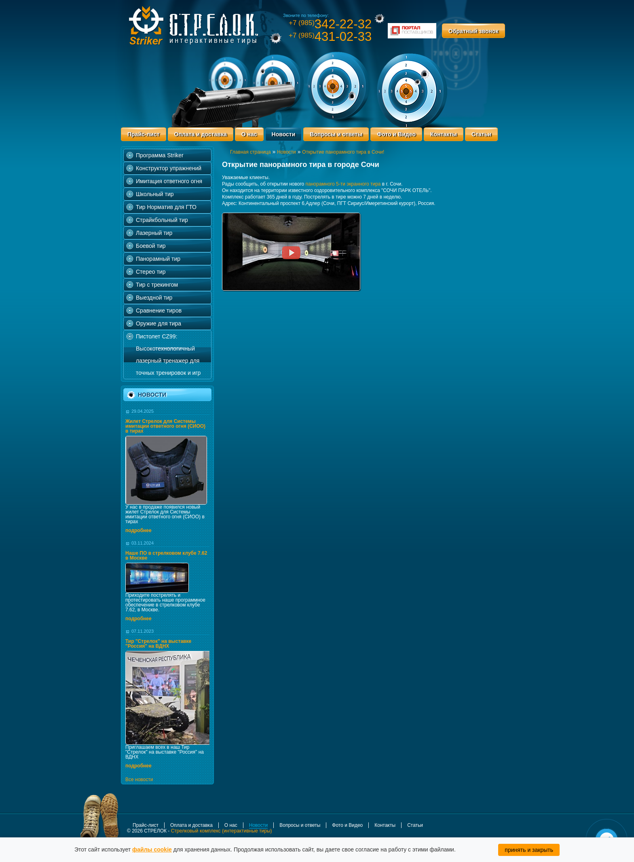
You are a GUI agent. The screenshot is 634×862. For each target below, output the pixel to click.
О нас (249, 134)
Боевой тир (151, 246)
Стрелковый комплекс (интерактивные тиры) (221, 831)
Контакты (443, 134)
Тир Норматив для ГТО (166, 207)
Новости (284, 134)
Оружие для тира (158, 323)
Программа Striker (160, 155)
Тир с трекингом (157, 284)
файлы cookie (152, 849)
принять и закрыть (529, 850)
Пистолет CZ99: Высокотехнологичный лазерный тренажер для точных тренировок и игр (168, 354)
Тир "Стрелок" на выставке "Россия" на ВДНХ (158, 643)
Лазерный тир (154, 233)
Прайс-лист (143, 134)
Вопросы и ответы (336, 134)
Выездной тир (154, 297)
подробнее (138, 530)
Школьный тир (155, 194)
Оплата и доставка (200, 134)
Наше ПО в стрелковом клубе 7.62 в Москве (166, 555)
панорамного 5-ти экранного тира (343, 184)
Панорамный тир (158, 259)
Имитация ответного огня (169, 181)
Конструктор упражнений (168, 168)
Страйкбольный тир (162, 220)
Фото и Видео (396, 134)
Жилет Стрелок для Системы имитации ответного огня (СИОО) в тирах (165, 426)
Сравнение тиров (159, 310)
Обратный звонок (473, 31)
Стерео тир (150, 271)
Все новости (139, 779)
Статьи (481, 134)
